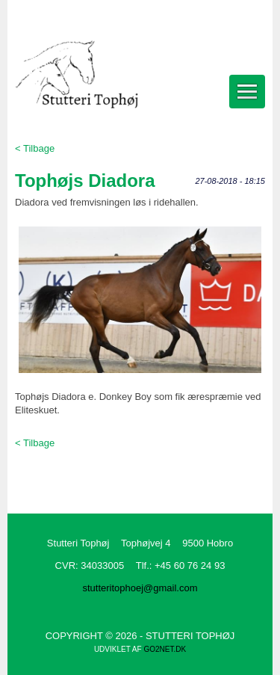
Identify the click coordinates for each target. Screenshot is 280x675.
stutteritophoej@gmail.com (139, 588)
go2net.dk (164, 649)
